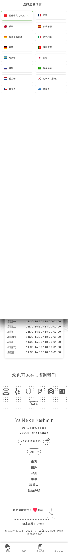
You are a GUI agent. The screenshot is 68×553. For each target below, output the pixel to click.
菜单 (34, 482)
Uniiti (41, 527)
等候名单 (40, 547)
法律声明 (34, 494)
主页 (34, 465)
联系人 (34, 488)
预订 (23, 547)
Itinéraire (58, 547)
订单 (8, 547)
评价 (34, 477)
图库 (34, 471)
